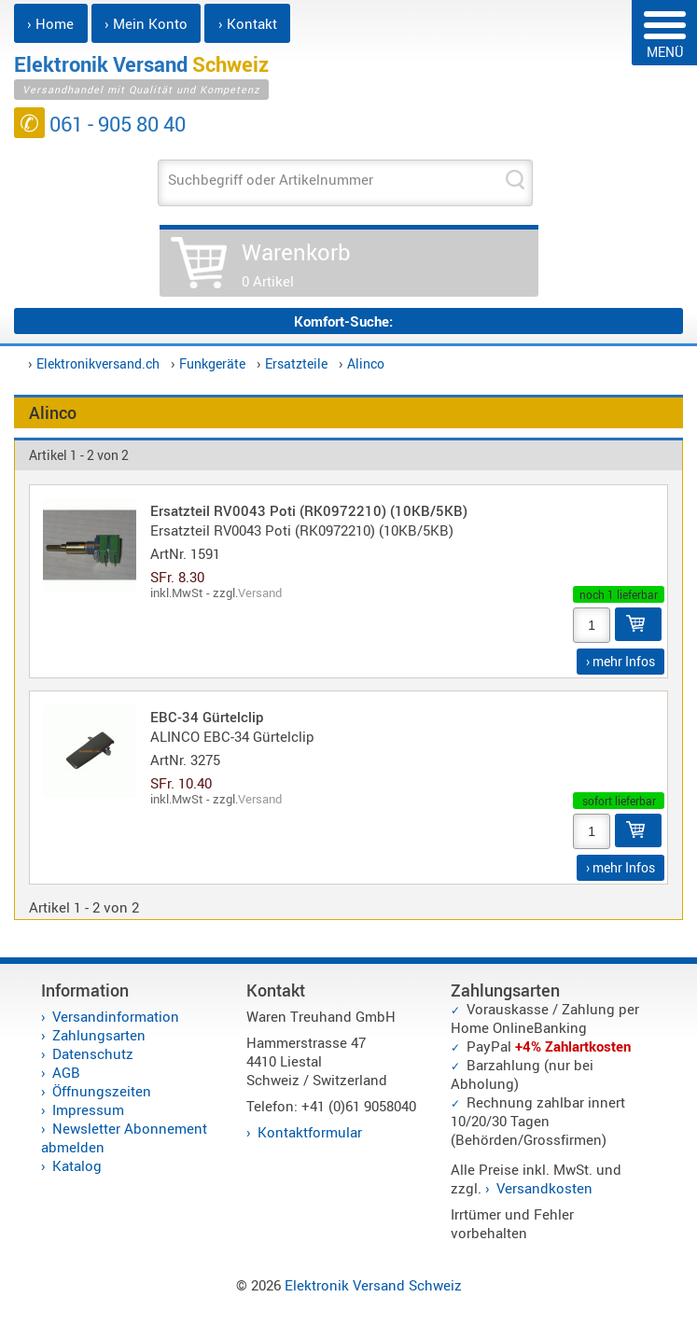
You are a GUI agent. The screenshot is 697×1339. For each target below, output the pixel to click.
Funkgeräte (212, 363)
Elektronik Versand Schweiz (373, 1285)
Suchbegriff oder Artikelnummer (270, 179)
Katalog (77, 1165)
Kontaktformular (310, 1132)
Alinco (365, 363)
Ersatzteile (296, 363)
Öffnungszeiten (101, 1090)
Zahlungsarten (99, 1034)
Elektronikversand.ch (98, 363)
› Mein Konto (146, 23)
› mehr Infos (620, 661)
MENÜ (665, 36)
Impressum (88, 1109)
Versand (260, 592)
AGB (66, 1072)
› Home (50, 23)
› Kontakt (247, 23)
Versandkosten (544, 1188)
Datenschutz (92, 1053)
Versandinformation (115, 1016)
